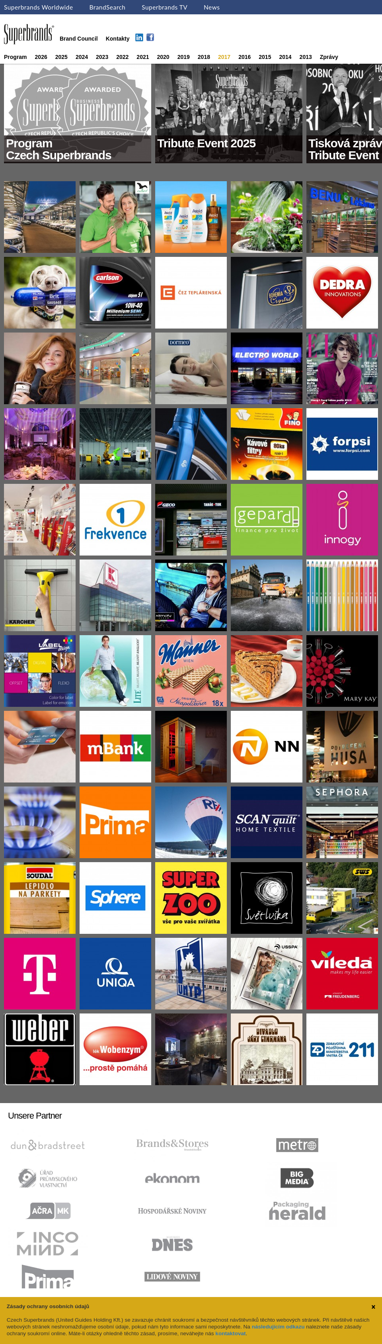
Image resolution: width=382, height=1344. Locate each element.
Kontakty (118, 38)
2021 (142, 57)
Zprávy (329, 57)
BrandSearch (107, 7)
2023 (102, 57)
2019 (183, 57)
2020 (163, 57)
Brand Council (79, 38)
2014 (285, 57)
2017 (224, 57)
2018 (204, 57)
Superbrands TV (164, 7)
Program (15, 57)
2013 (306, 57)
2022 (122, 57)
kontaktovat (230, 1333)
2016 (244, 57)
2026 (41, 57)
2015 (265, 57)
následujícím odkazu (278, 1327)
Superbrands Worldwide (38, 7)
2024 (82, 57)
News (212, 7)
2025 (61, 57)
